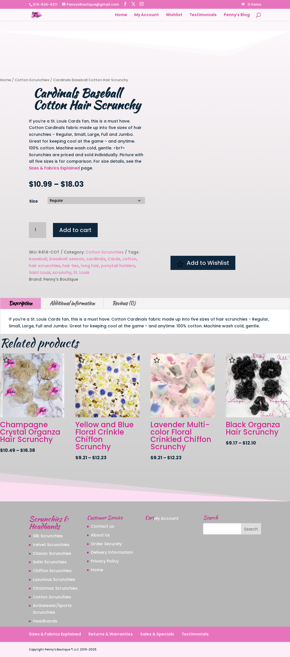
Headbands (45, 621)
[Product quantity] (37, 230)
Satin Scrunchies (50, 562)
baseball (38, 259)
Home (121, 15)
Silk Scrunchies (48, 536)
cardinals (96, 259)
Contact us (102, 526)
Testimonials (203, 15)
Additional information (72, 303)
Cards (114, 259)
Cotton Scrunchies (32, 80)
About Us (100, 535)
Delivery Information (112, 552)
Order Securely (106, 544)
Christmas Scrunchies (55, 588)
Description (20, 303)
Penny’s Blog (237, 15)
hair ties (70, 266)
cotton (129, 259)
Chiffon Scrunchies (52, 571)
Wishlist (174, 15)
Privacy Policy (105, 561)
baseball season (66, 259)
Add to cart (75, 230)
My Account (146, 15)
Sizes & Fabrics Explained (54, 168)
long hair (90, 266)
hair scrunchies (44, 266)
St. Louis (81, 272)
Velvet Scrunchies (51, 545)
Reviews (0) (123, 303)
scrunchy (61, 272)
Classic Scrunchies (52, 553)
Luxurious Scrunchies (54, 579)
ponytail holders (118, 266)
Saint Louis (39, 272)
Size (33, 201)
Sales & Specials (157, 634)
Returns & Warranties (110, 634)
